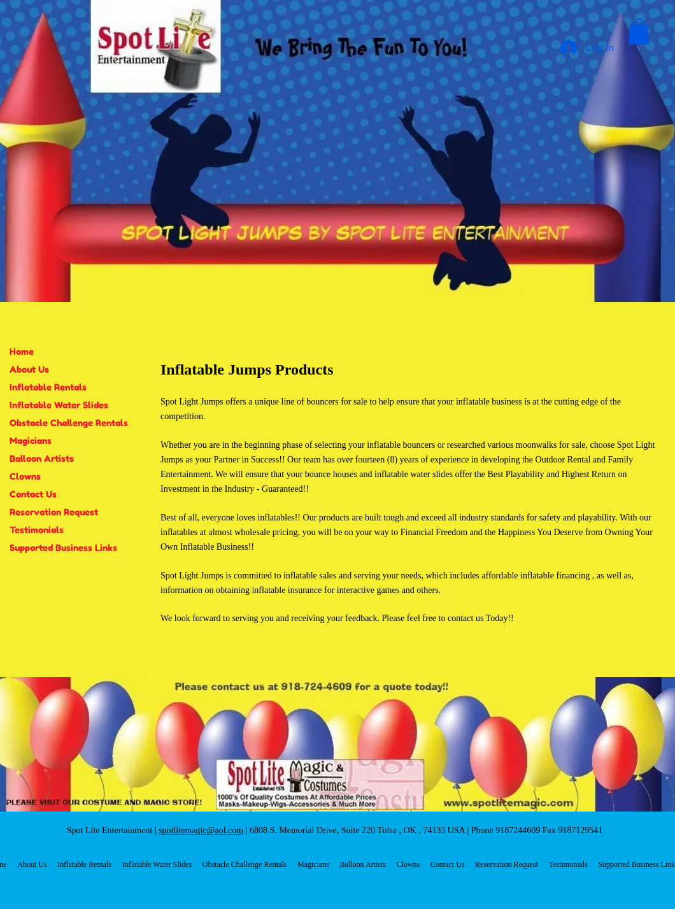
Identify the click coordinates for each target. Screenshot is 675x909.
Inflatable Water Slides (59, 404)
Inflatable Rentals (48, 387)
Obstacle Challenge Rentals (69, 422)
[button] (639, 31)
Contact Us (33, 494)
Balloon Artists (42, 458)
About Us (29, 369)
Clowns (25, 476)
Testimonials (37, 529)
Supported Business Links (63, 547)
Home (22, 351)
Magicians (31, 440)
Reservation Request (54, 511)
